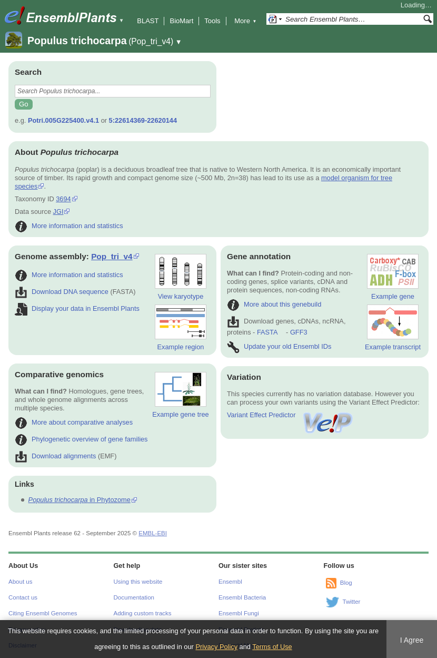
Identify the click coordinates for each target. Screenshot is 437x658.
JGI (58, 211)
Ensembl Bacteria (242, 597)
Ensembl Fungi (239, 613)
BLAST (147, 21)
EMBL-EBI (152, 533)
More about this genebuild (274, 304)
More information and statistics (69, 226)
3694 (63, 199)
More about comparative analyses (74, 422)
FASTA (267, 332)
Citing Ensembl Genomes (42, 613)
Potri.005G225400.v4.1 (63, 120)
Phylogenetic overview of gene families (81, 439)
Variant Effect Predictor (290, 415)
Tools (212, 21)
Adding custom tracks (143, 613)
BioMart (181, 21)
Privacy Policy (216, 647)
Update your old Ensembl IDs (279, 346)
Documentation (134, 597)
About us (20, 581)
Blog (346, 583)
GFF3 (298, 332)
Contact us (22, 597)
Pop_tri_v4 (112, 256)
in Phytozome (79, 500)
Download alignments (55, 456)
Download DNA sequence (61, 292)
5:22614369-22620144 (143, 120)
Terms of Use (272, 647)
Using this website (138, 581)
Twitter (352, 601)
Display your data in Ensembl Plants (77, 308)
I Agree (412, 640)
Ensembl (230, 581)
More (245, 21)
